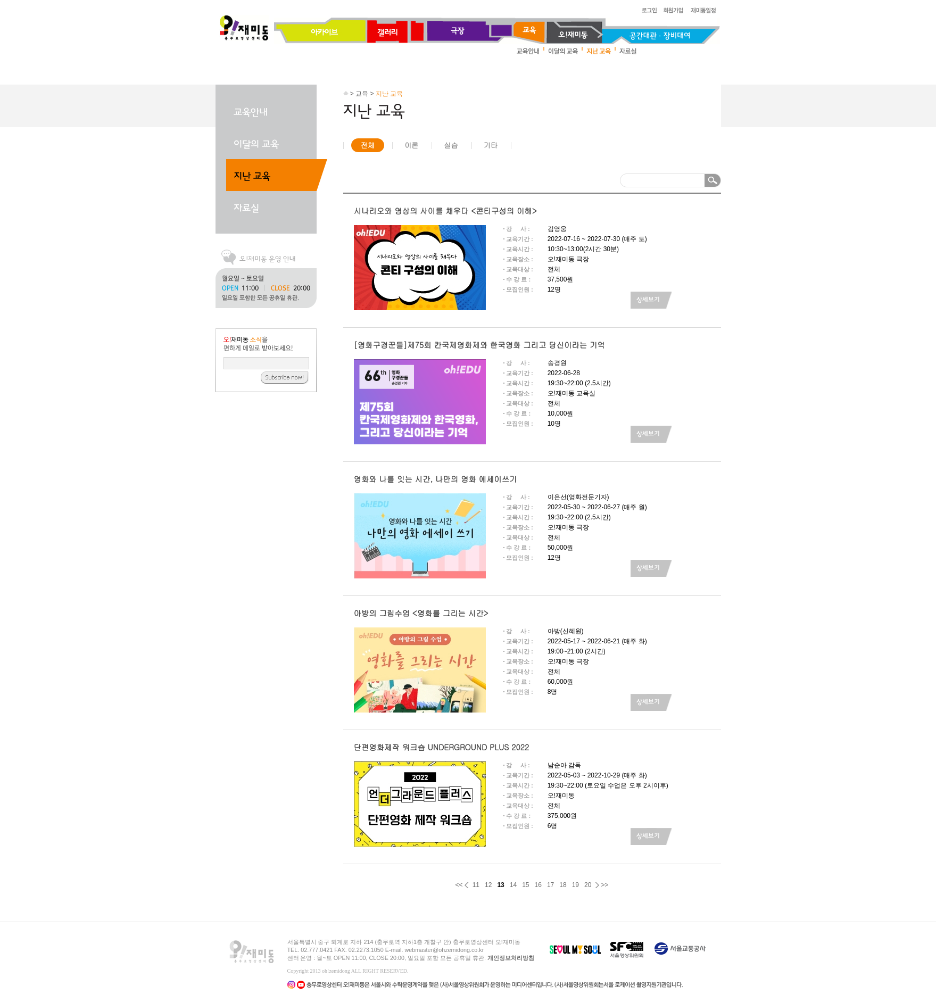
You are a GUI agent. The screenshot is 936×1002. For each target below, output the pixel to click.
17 (550, 885)
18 (562, 885)
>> (604, 885)
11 (476, 885)
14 (513, 885)
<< (459, 885)
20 (587, 885)
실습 (451, 145)
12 (488, 885)
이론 (411, 145)
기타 (491, 145)
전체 (368, 145)
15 (525, 885)
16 (538, 885)
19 (575, 885)
